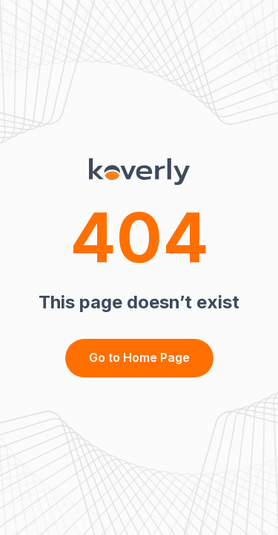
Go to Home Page (139, 357)
